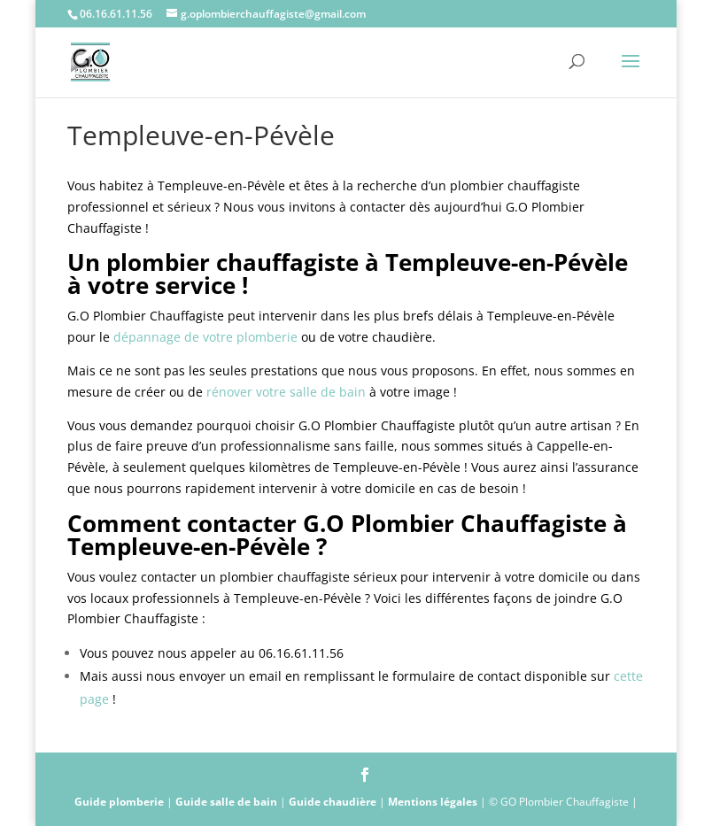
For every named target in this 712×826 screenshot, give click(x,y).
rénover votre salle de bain (286, 391)
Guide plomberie (119, 801)
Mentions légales (432, 801)
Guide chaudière (332, 801)
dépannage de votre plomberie (205, 336)
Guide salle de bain (226, 801)
